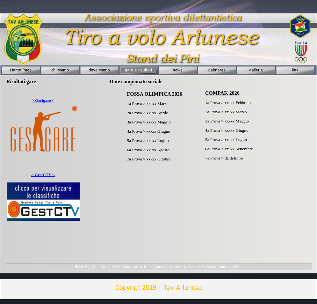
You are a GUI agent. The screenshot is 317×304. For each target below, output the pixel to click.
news (161, 266)
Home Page (83, 266)
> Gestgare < (43, 100)
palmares (174, 266)
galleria (190, 266)
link (201, 266)
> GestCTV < (43, 174)
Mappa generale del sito (225, 266)
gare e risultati (144, 266)
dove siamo (121, 266)
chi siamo (102, 266)
